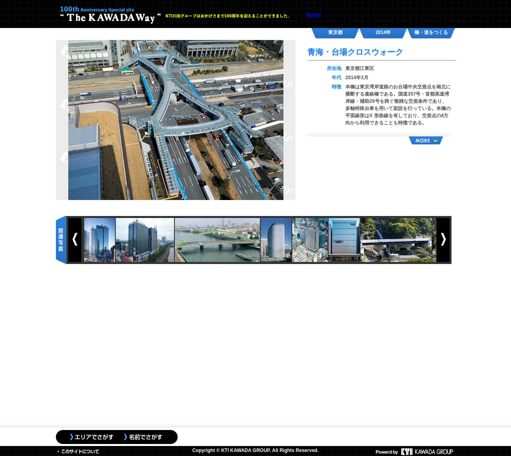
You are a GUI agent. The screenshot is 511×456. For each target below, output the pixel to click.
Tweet (313, 15)
